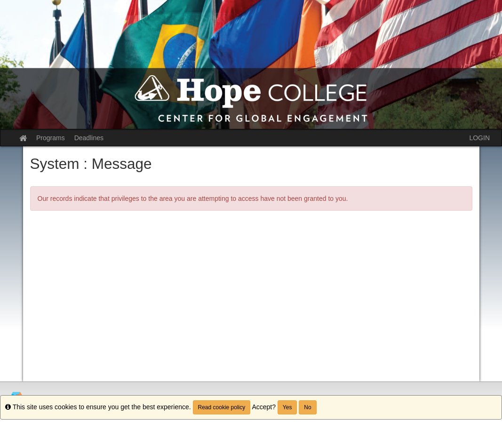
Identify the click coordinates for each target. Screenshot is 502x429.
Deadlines (89, 138)
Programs (50, 138)
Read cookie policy (222, 407)
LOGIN (479, 138)
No (307, 407)
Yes (287, 407)
